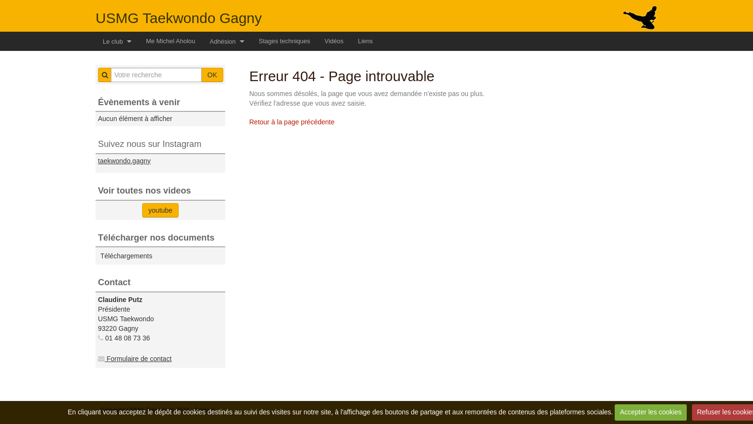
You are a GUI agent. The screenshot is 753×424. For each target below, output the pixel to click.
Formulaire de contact (134, 359)
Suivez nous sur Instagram (149, 144)
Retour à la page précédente (291, 122)
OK (212, 75)
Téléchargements (126, 256)
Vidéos (334, 41)
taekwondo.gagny (124, 161)
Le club (113, 41)
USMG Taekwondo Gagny (179, 18)
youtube (160, 210)
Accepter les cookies (650, 412)
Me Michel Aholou (170, 41)
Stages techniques (284, 41)
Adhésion (223, 41)
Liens (365, 41)
